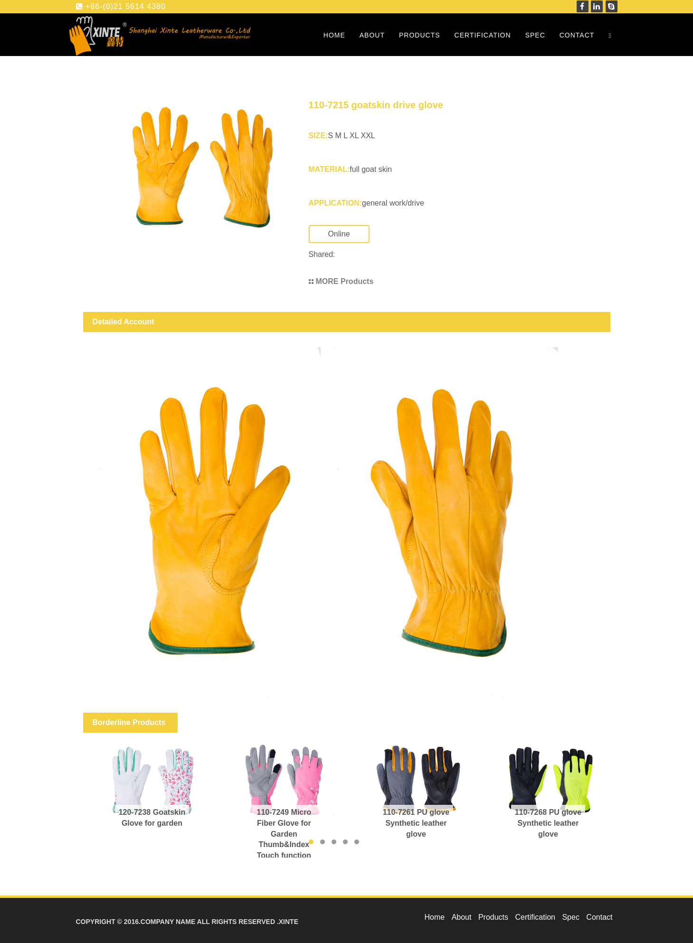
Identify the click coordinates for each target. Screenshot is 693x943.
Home (334, 35)
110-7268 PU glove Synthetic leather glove (548, 823)
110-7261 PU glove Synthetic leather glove (416, 823)
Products (419, 35)
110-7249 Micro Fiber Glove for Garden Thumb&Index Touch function (284, 833)
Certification (483, 35)
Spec (535, 35)
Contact (577, 35)
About (372, 35)
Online (348, 234)
